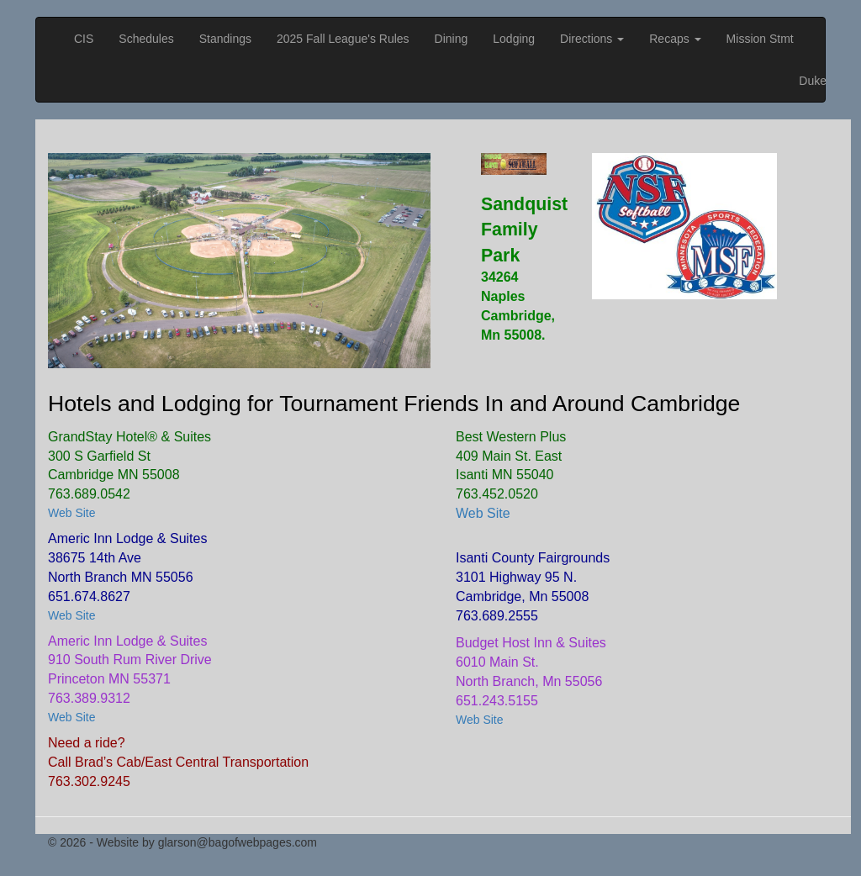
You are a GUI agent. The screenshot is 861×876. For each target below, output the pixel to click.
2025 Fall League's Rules (343, 38)
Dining (451, 38)
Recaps (674, 38)
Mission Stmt (760, 38)
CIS (83, 38)
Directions (592, 38)
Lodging (514, 38)
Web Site (72, 513)
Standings (225, 38)
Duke (813, 80)
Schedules (146, 38)
